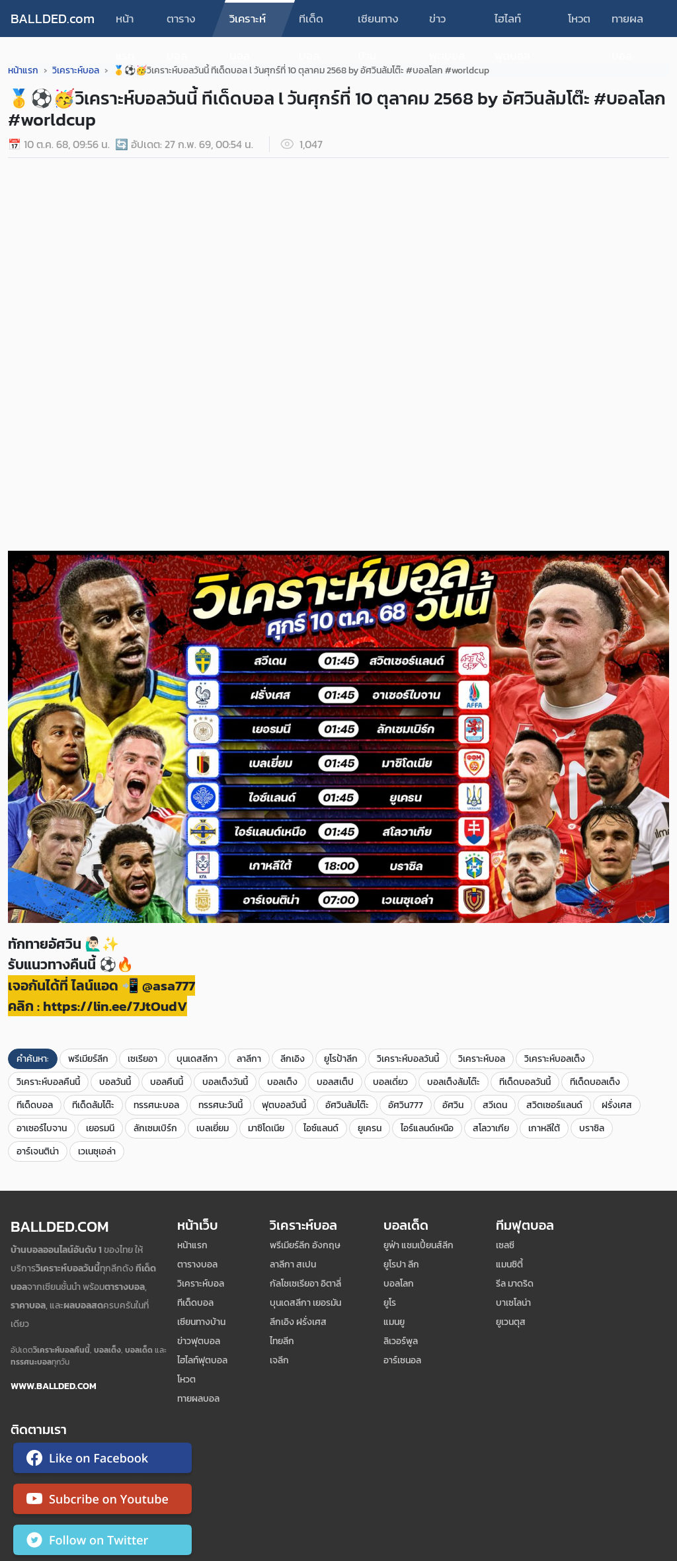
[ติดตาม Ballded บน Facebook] (102, 1460)
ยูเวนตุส (511, 1322)
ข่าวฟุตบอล (447, 23)
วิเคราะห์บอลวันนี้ (408, 1059)
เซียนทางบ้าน (378, 23)
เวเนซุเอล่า (97, 1151)
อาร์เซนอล (402, 1360)
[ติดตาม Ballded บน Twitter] (102, 1542)
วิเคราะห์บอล (247, 23)
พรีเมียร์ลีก (88, 1059)
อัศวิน (452, 1105)
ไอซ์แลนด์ (320, 1128)
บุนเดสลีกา (197, 1059)
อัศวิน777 (405, 1105)
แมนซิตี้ (509, 1264)
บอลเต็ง (282, 1082)
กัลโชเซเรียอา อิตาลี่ (305, 1284)
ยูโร (389, 1303)
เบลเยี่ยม (212, 1128)
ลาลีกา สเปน (293, 1264)
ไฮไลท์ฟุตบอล (512, 23)
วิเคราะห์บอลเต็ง (554, 1059)
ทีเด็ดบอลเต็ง (595, 1082)
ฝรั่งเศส (617, 1105)
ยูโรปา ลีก (401, 1264)
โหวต (579, 18)
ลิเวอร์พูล (400, 1341)
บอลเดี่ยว (390, 1082)
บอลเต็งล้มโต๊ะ (453, 1082)
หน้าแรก (125, 23)
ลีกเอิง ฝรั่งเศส (298, 1322)
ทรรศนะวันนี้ (220, 1105)
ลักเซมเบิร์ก (155, 1128)
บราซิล (591, 1128)
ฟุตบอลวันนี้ (284, 1105)
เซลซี (505, 1245)
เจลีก (279, 1360)
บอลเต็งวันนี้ (225, 1082)
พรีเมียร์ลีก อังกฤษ (305, 1245)
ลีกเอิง (292, 1059)
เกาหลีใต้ (544, 1128)
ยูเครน (369, 1128)
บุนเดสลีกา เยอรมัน (305, 1303)
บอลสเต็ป (335, 1082)
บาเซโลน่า (513, 1303)
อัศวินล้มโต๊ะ (347, 1105)
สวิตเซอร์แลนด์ (554, 1105)
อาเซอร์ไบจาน (42, 1128)
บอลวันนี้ (115, 1082)
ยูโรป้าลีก (341, 1059)
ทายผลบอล (627, 23)
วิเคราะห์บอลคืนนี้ (48, 1082)
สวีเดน (495, 1105)
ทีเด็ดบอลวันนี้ (525, 1082)
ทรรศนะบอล (156, 1105)
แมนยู (394, 1322)
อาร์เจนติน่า (38, 1151)
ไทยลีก (282, 1341)
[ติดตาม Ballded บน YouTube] (102, 1501)
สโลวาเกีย (491, 1128)
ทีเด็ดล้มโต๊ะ (93, 1105)
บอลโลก (398, 1284)
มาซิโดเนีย (266, 1128)
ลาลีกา (249, 1059)
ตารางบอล (181, 23)
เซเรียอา (142, 1059)
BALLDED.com (53, 18)
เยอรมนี (100, 1128)
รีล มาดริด (515, 1284)
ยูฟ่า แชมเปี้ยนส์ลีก (418, 1245)
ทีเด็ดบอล (311, 23)
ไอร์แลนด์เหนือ (427, 1128)
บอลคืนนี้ (166, 1082)
